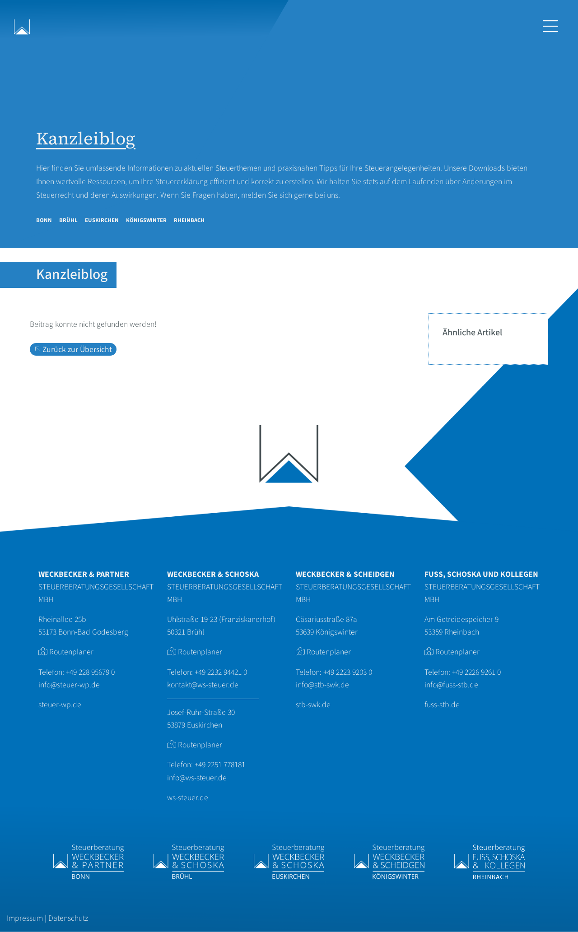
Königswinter (146, 220)
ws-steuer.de (187, 797)
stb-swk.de (313, 704)
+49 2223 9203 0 (347, 672)
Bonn (44, 220)
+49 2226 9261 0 (476, 672)
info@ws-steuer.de (197, 778)
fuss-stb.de (442, 704)
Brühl (68, 220)
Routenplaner (71, 652)
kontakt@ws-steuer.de (202, 685)
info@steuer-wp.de (69, 685)
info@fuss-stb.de (451, 685)
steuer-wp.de (59, 704)
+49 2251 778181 (220, 764)
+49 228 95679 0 (90, 672)
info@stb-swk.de (322, 685)
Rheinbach (189, 220)
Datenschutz (68, 918)
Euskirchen (102, 220)
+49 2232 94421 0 (221, 672)
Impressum (25, 918)
